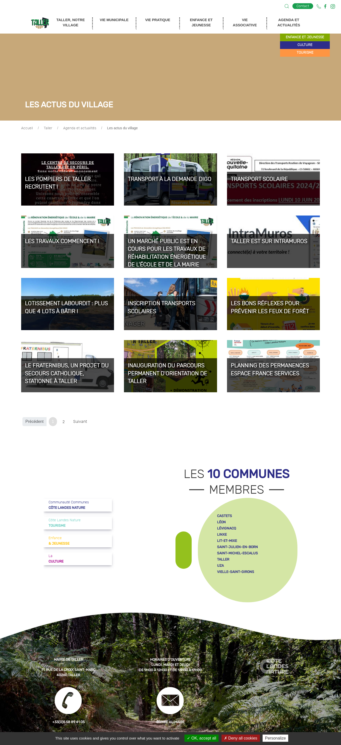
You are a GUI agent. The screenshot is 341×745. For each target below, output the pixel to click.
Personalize (275, 738)
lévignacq (226, 528)
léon (221, 522)
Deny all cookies (240, 738)
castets (224, 516)
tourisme (305, 52)
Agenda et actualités (79, 128)
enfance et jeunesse (305, 37)
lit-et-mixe (227, 541)
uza (220, 566)
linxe (222, 534)
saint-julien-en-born (237, 547)
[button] (286, 6)
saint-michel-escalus (237, 553)
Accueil (27, 128)
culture (304, 45)
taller (223, 559)
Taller (48, 128)
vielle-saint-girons (235, 572)
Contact (302, 6)
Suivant (80, 422)
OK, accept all (201, 738)
